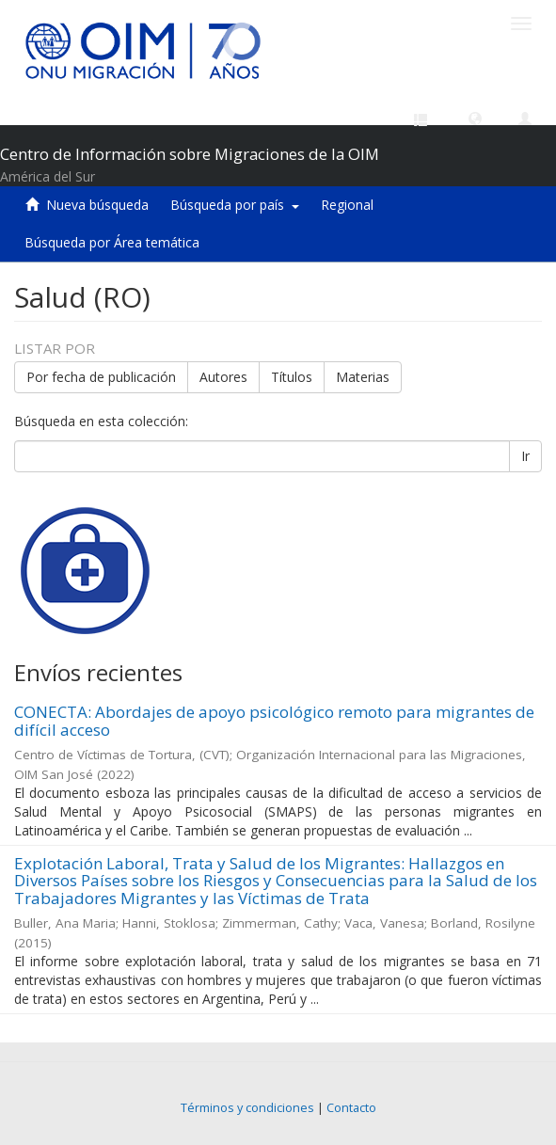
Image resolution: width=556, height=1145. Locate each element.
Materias (362, 377)
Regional (347, 205)
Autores (223, 377)
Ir (525, 456)
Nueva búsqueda (97, 205)
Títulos (291, 377)
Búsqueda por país (234, 205)
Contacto (351, 1108)
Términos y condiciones (247, 1108)
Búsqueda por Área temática (111, 242)
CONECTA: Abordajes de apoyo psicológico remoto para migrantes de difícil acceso (274, 720)
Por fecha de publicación (101, 377)
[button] (475, 118)
